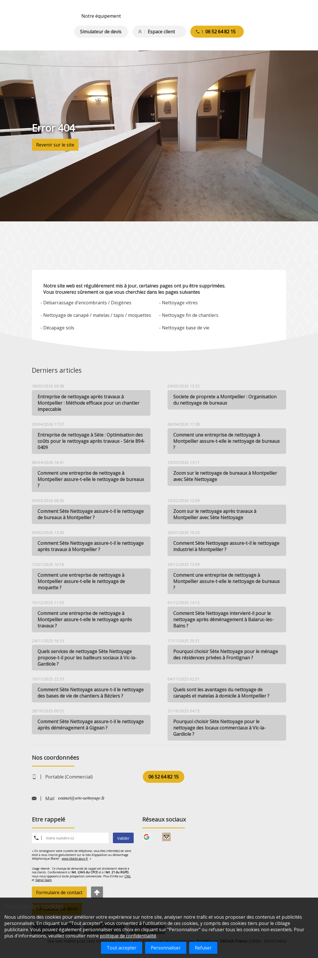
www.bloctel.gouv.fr (75, 859)
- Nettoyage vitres (178, 302)
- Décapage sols (57, 328)
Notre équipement (101, 16)
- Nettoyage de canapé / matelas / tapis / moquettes (95, 315)
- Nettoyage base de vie (184, 328)
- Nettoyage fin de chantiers (188, 315)
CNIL (127, 876)
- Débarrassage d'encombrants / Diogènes (85, 302)
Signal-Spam (43, 880)
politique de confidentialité (128, 936)
